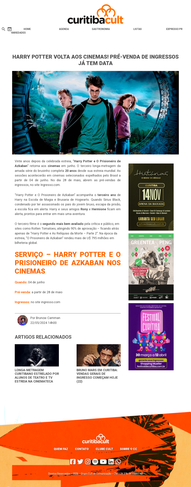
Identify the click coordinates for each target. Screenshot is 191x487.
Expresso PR (174, 29)
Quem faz (61, 449)
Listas (137, 29)
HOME (27, 29)
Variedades (18, 32)
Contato (82, 449)
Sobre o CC (128, 449)
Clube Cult (104, 449)
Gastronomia (101, 29)
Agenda (64, 29)
